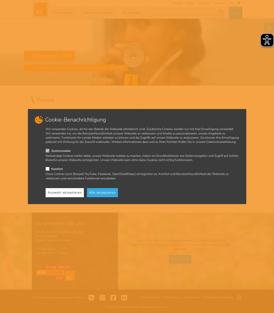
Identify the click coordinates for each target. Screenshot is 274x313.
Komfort (57, 169)
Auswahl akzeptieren (65, 192)
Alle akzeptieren (102, 192)
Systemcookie (61, 151)
